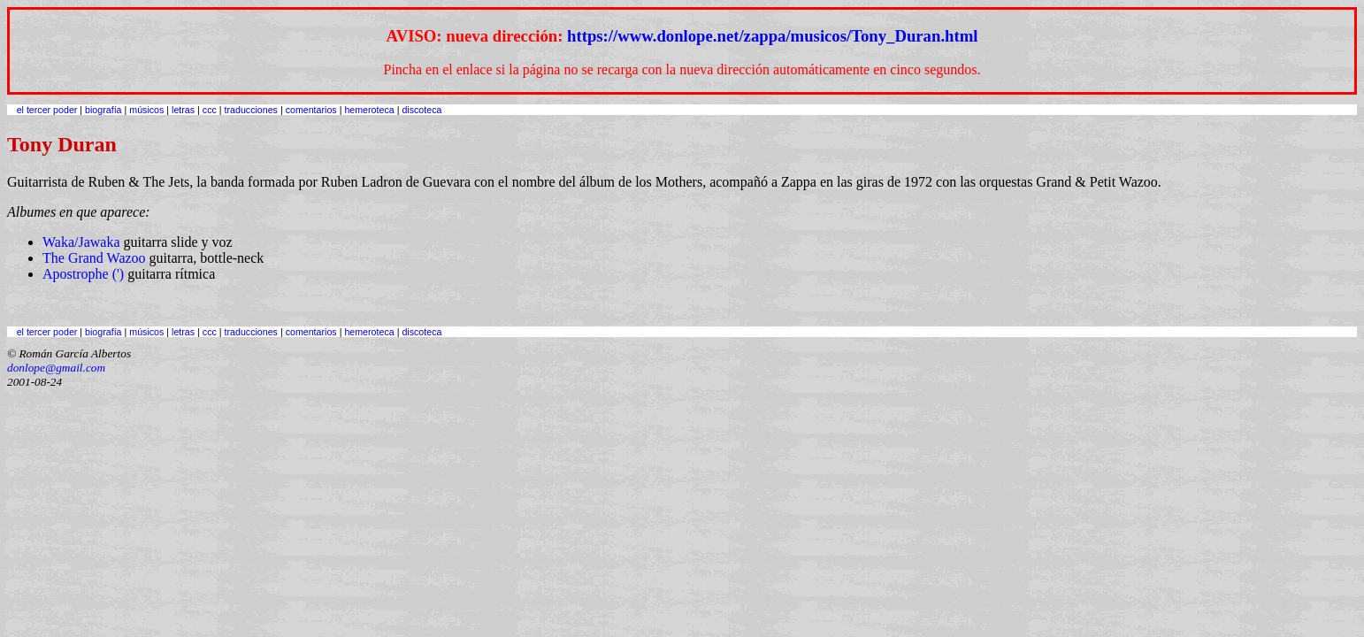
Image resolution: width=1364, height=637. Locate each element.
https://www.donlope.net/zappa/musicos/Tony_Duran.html (772, 36)
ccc (210, 109)
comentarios (311, 109)
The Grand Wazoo (94, 257)
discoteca (421, 109)
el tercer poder (47, 109)
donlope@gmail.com (56, 367)
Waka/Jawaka (81, 241)
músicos (146, 109)
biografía (103, 109)
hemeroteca (369, 109)
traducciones (251, 109)
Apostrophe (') (83, 273)
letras (183, 109)
